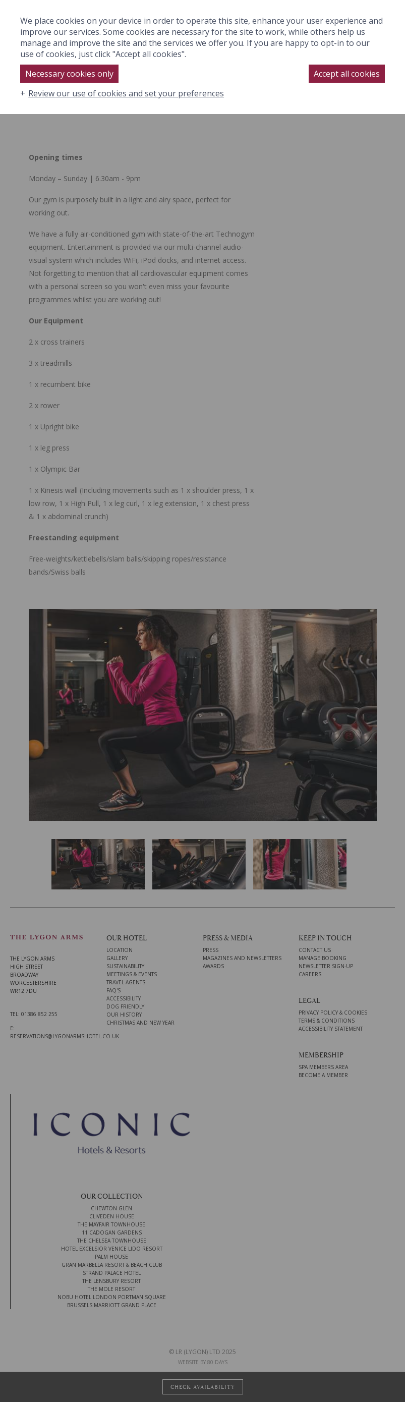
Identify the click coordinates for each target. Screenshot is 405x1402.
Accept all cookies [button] (347, 73)
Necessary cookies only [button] (69, 73)
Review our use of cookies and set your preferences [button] (126, 93)
